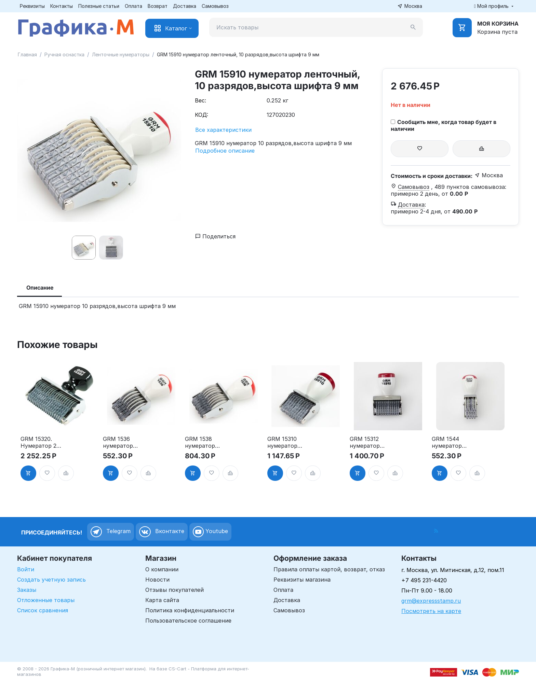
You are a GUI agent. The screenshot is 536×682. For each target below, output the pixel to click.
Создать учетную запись (51, 579)
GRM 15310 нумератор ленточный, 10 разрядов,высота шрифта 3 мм (288, 442)
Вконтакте (161, 531)
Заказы (26, 589)
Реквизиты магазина (302, 579)
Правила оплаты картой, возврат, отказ (329, 569)
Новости (157, 579)
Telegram (111, 531)
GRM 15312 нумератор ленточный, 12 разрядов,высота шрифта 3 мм (370, 442)
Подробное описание (225, 150)
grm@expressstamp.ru (431, 600)
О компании (161, 569)
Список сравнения (42, 610)
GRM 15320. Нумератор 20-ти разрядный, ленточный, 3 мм (41, 442)
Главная (27, 54)
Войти (25, 569)
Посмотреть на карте (431, 611)
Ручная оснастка (64, 54)
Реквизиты (32, 6)
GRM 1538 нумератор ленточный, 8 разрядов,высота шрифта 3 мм (206, 442)
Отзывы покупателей (174, 589)
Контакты (61, 6)
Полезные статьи (98, 6)
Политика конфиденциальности (189, 610)
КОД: (201, 114)
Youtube (210, 531)
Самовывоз (215, 6)
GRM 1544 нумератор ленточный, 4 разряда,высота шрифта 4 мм (452, 442)
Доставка (184, 6)
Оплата (133, 6)
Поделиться (215, 236)
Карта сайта (162, 600)
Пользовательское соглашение (188, 620)
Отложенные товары (46, 600)
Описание (40, 287)
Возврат (158, 6)
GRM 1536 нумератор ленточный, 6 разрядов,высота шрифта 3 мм (124, 442)
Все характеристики (223, 129)
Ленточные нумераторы (120, 54)
